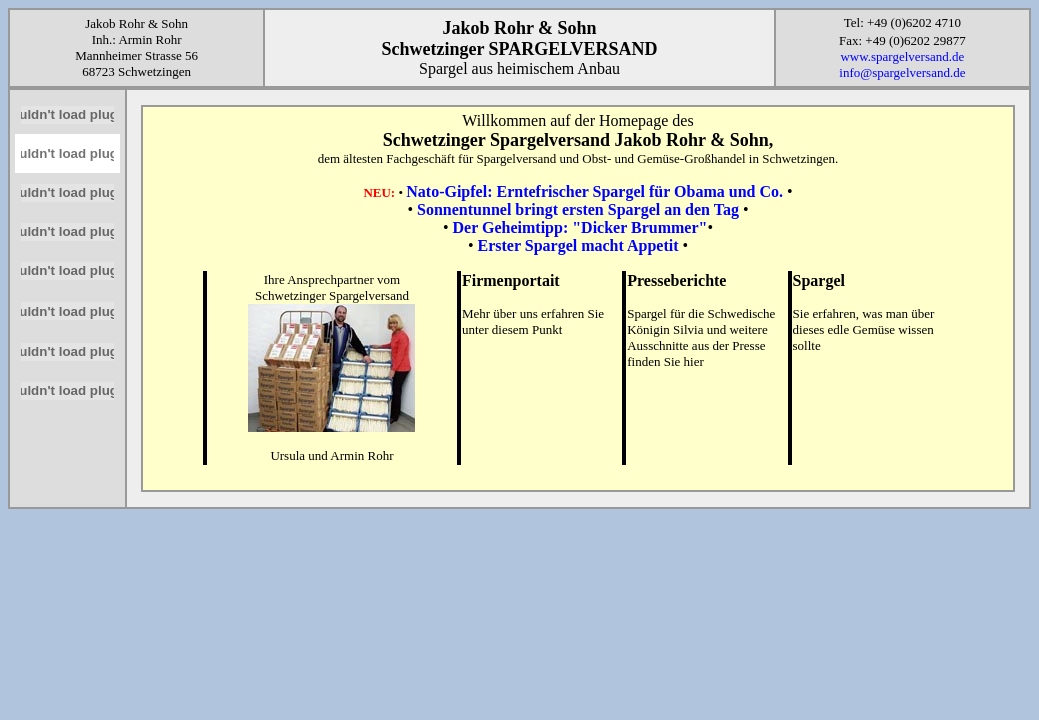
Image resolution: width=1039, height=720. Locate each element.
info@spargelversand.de (902, 72)
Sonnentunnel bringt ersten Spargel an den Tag (578, 209)
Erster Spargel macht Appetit (577, 245)
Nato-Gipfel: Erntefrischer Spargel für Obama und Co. (594, 191)
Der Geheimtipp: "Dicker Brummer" (580, 227)
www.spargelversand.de (902, 56)
